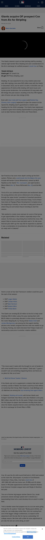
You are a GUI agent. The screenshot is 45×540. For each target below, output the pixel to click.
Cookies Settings (16, 537)
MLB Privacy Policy (31, 532)
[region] (22, 533)
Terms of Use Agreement (10, 533)
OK (28, 537)
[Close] (42, 529)
